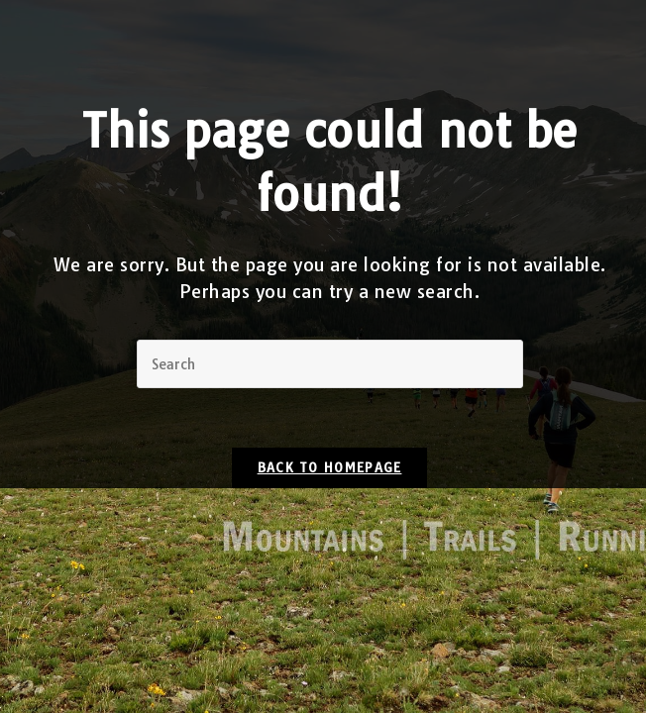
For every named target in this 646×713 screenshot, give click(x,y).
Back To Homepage (330, 467)
